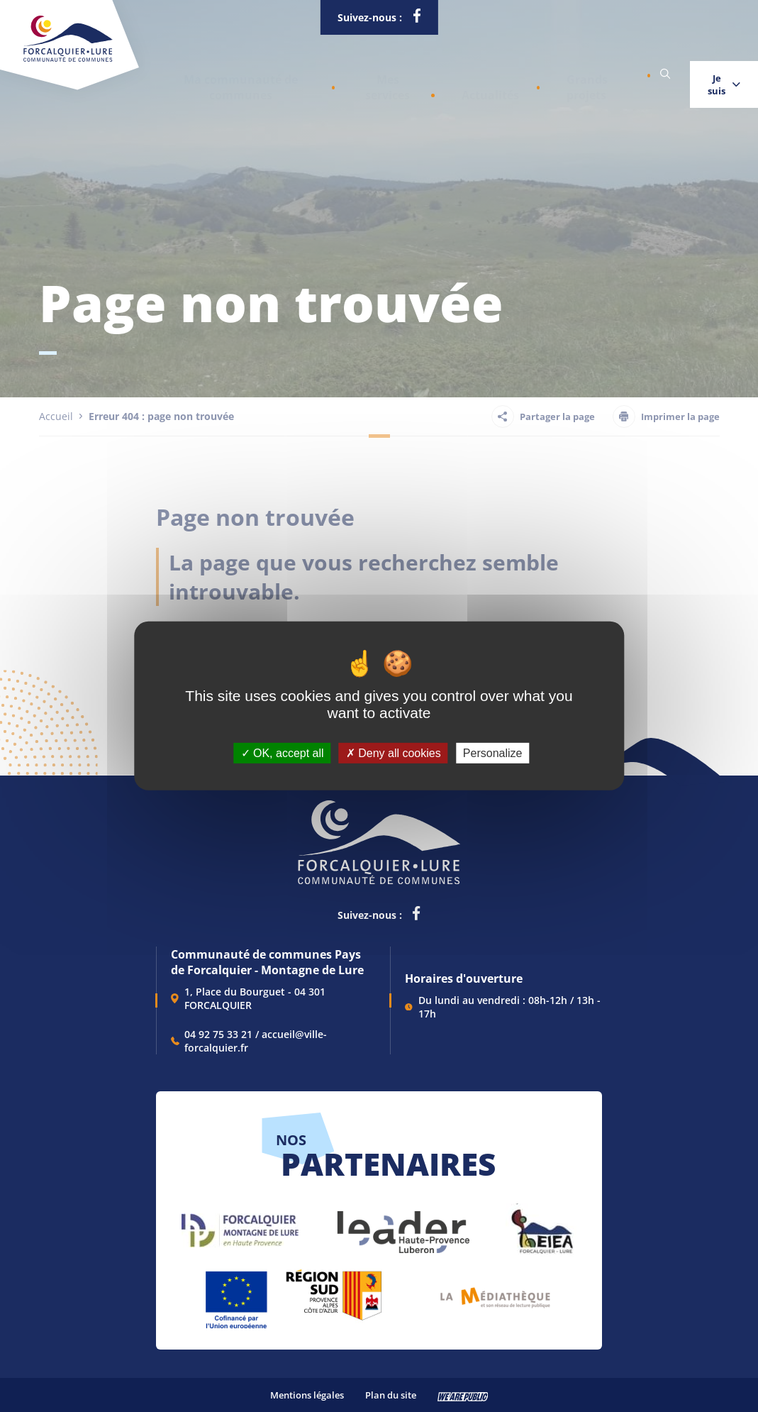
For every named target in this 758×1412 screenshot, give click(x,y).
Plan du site (390, 1395)
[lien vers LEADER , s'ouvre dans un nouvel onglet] (402, 1225)
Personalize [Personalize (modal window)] (493, 753)
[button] (228, 74)
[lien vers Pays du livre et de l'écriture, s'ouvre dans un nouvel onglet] (495, 1292)
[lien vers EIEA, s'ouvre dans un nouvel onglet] (541, 1225)
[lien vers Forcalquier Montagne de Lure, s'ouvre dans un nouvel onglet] (240, 1225)
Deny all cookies (393, 753)
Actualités (439, 74)
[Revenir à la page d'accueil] (68, 59)
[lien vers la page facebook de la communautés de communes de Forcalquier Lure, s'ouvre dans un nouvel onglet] (416, 18)
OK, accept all (282, 753)
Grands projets (522, 74)
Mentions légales (307, 1395)
